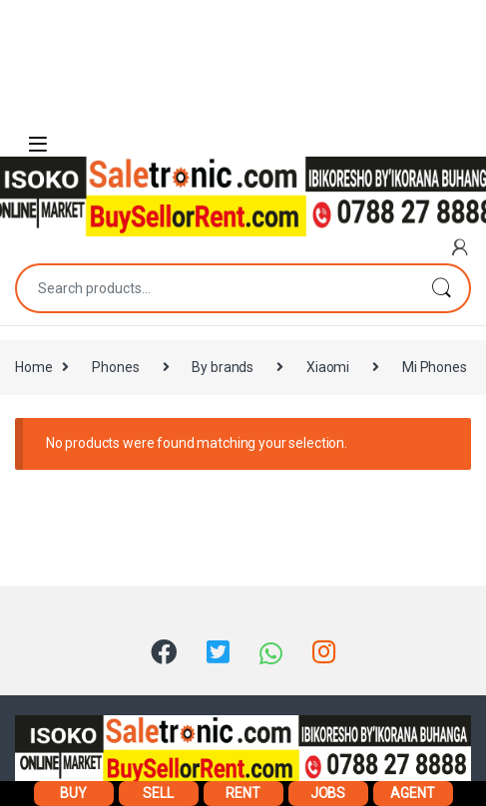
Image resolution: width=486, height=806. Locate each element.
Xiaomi (327, 367)
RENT (242, 793)
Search (441, 288)
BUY (73, 793)
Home (33, 367)
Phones (115, 367)
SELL (158, 793)
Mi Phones (434, 367)
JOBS (327, 793)
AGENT (412, 793)
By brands (222, 367)
